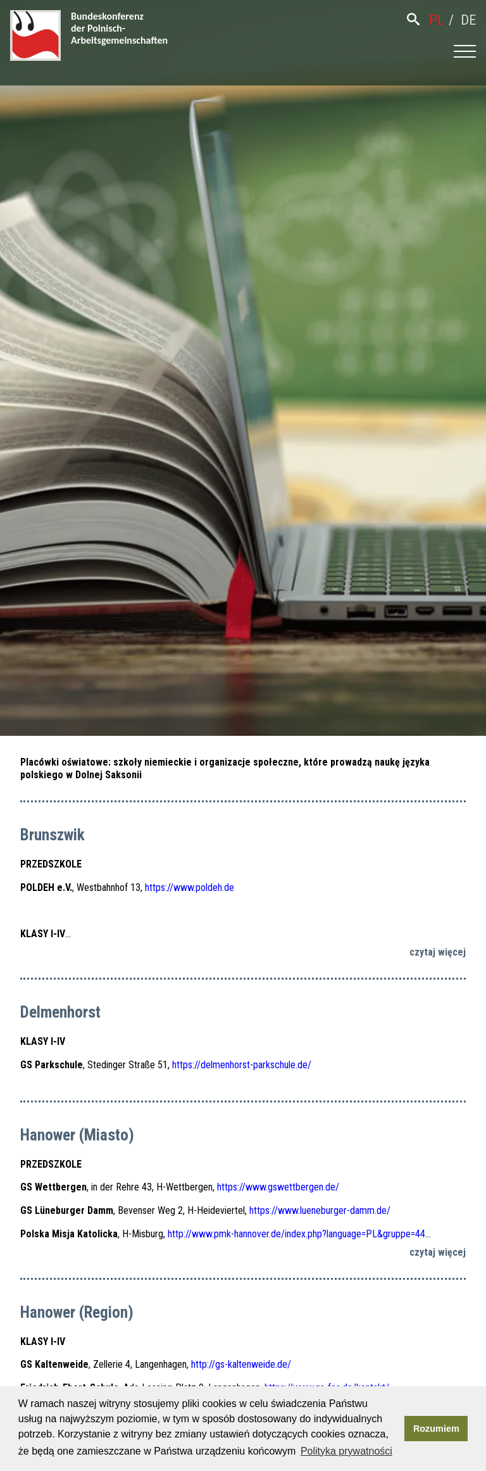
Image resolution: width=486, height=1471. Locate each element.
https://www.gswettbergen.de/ (278, 1187)
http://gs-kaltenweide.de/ (241, 1364)
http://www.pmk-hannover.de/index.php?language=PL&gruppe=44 (296, 1234)
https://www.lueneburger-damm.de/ (319, 1210)
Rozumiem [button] (436, 1429)
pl (436, 20)
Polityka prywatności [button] (346, 1451)
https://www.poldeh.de (189, 887)
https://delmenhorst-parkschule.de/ (241, 1065)
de (468, 20)
